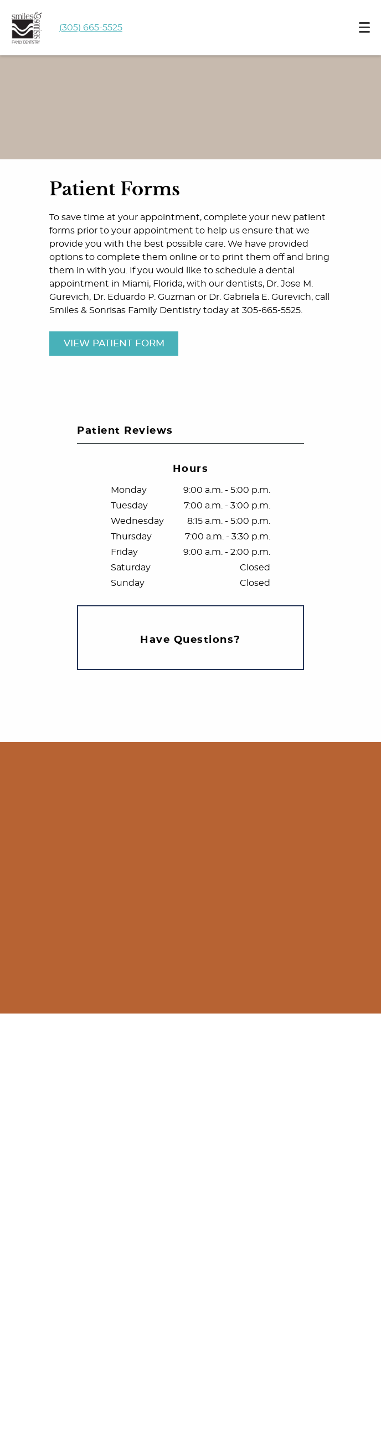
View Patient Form (114, 343)
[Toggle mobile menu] (364, 27)
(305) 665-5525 (90, 27)
